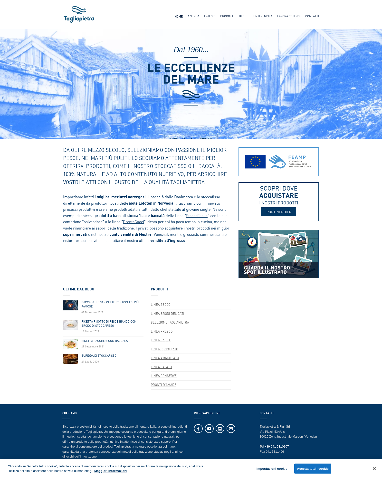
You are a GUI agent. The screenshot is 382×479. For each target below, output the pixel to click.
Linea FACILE (161, 340)
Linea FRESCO (161, 331)
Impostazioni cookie (272, 470)
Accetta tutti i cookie (313, 470)
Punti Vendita (261, 16)
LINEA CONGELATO (164, 349)
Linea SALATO (161, 367)
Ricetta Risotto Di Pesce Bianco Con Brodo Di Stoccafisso (108, 323)
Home (179, 16)
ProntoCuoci (133, 221)
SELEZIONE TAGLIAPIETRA (170, 322)
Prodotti (227, 16)
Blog (243, 16)
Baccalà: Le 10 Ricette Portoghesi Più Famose (110, 304)
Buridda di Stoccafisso (98, 355)
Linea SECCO (160, 305)
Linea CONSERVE (164, 376)
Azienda (193, 16)
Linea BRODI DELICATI (167, 314)
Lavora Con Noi (288, 16)
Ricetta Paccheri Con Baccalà (104, 341)
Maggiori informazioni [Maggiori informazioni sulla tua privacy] (110, 472)
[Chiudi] (374, 469)
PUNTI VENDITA (279, 212)
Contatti (312, 16)
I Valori (209, 16)
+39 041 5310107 (277, 446)
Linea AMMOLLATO (165, 358)
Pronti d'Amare (163, 385)
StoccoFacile (197, 215)
